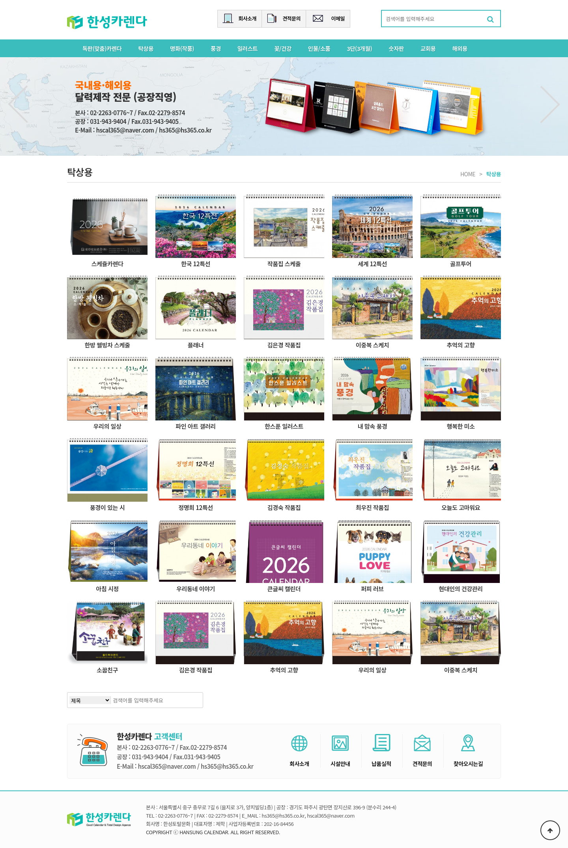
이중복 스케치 (372, 344)
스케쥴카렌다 (107, 263)
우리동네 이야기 (195, 588)
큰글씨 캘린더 (284, 588)
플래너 (196, 344)
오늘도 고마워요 (460, 507)
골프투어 (460, 263)
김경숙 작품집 (284, 507)
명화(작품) (182, 48)
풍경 (216, 48)
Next (550, 104)
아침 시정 (107, 588)
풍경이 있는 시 (107, 507)
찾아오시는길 (468, 751)
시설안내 (340, 751)
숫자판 (396, 48)
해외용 (459, 48)
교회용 (428, 48)
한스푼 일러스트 (284, 426)
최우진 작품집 (372, 507)
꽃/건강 (282, 48)
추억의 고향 (461, 344)
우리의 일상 (107, 426)
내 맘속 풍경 (372, 426)
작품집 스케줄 (284, 263)
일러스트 (247, 48)
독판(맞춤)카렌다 (102, 48)
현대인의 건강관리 (460, 588)
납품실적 (381, 751)
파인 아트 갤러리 (196, 426)
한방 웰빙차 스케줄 (107, 344)
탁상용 (146, 48)
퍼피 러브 (372, 588)
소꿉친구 (107, 669)
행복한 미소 (461, 426)
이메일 (338, 18)
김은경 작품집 (284, 344)
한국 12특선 (195, 263)
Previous (18, 104)
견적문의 (291, 18)
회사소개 (247, 18)
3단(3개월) (359, 48)
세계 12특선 (372, 263)
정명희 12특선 (195, 507)
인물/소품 (319, 48)
